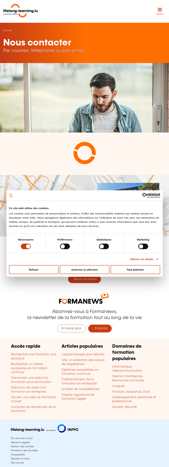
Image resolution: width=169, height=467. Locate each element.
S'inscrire (100, 328)
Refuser (34, 269)
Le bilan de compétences (80, 389)
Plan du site (17, 463)
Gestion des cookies (22, 446)
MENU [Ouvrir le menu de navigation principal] (159, 14)
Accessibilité (18, 454)
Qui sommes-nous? (21, 438)
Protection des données (24, 450)
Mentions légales (20, 442)
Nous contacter (84, 279)
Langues (118, 386)
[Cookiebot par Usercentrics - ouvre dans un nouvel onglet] (145, 195)
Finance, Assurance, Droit (131, 391)
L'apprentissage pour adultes (83, 354)
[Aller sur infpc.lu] (44, 431)
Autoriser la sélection (84, 269)
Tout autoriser (135, 269)
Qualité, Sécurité (124, 407)
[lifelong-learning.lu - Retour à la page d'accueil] (20, 11)
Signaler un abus (20, 458)
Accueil (7, 30)
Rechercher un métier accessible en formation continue (29, 368)
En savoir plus (71, 328)
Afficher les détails (141, 259)
